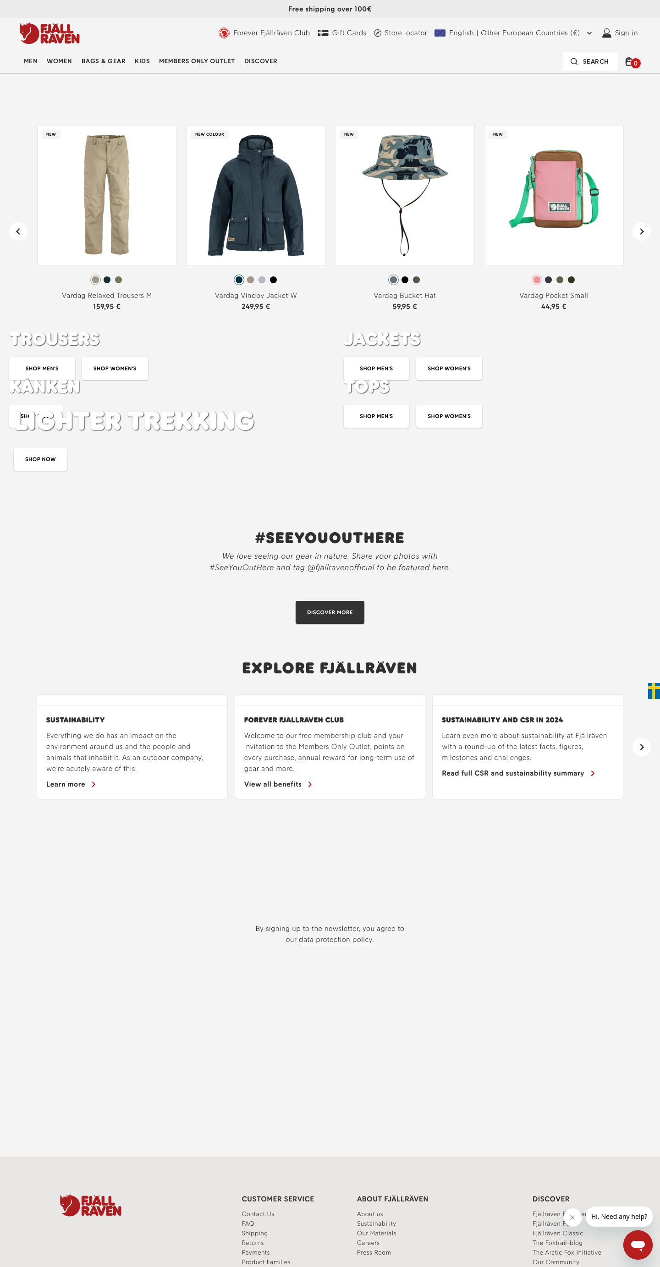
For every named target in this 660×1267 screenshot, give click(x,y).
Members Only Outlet (197, 61)
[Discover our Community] (330, 612)
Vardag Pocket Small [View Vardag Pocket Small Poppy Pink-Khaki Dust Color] (554, 295)
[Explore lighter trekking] (330, 479)
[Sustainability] (71, 784)
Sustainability (75, 720)
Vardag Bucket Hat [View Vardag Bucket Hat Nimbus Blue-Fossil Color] (405, 295)
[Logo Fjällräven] (49, 33)
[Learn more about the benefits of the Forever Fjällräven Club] (279, 784)
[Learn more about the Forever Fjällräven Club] (264, 33)
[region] (330, 746)
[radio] (95, 280)
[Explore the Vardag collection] (330, 78)
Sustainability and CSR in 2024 (502, 720)
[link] (107, 222)
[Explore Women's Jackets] (449, 368)
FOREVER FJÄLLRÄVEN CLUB (294, 720)
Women (59, 61)
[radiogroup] (107, 280)
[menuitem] (30, 61)
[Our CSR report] (519, 773)
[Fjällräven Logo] (91, 1205)
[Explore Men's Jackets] (377, 368)
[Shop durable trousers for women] (115, 368)
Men (31, 61)
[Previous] (18, 231)
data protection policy (336, 939)
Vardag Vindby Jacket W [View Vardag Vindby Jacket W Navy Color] (256, 295)
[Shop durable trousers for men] (42, 368)
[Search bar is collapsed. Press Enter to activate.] (590, 61)
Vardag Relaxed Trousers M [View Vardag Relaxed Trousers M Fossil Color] (107, 295)
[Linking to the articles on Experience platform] (558, 1243)
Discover (261, 61)
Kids (142, 61)
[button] (630, 61)
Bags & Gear (104, 61)
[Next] (641, 231)
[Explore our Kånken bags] (163, 431)
